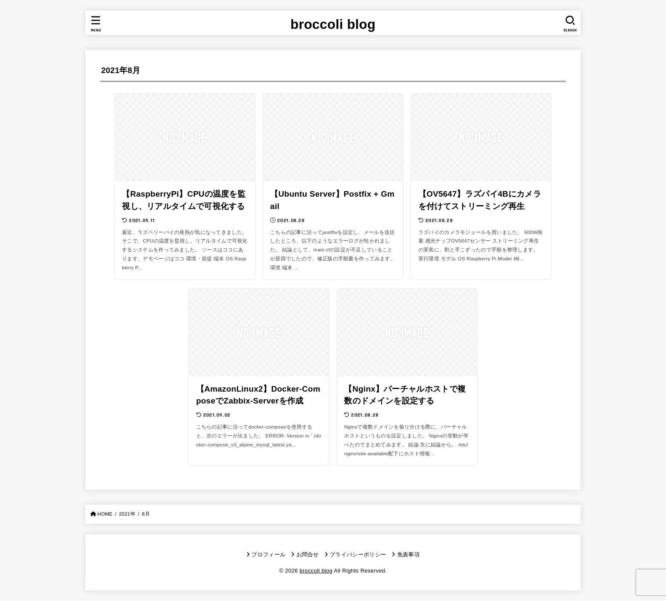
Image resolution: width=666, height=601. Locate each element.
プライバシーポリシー (358, 554)
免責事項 (408, 554)
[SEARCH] (570, 23)
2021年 (127, 513)
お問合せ (307, 554)
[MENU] (96, 23)
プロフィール (268, 554)
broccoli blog (333, 24)
